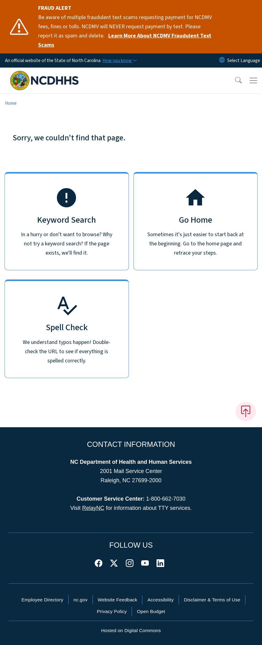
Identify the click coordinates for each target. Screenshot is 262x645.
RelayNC (93, 508)
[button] (234, 80)
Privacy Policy (112, 611)
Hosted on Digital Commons (131, 630)
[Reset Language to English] (222, 60)
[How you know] (119, 60)
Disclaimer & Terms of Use (212, 599)
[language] (243, 60)
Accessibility (160, 599)
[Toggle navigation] (253, 80)
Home (11, 103)
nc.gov (80, 599)
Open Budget (151, 611)
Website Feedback (117, 599)
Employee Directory (42, 599)
